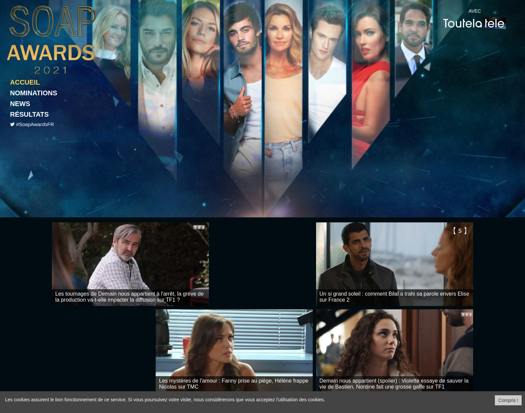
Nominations (33, 93)
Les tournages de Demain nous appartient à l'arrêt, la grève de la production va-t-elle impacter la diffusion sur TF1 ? (129, 297)
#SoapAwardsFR (35, 124)
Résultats (29, 114)
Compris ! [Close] (508, 400)
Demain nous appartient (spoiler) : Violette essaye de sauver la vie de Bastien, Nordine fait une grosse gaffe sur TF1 (393, 384)
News (20, 103)
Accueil (25, 82)
